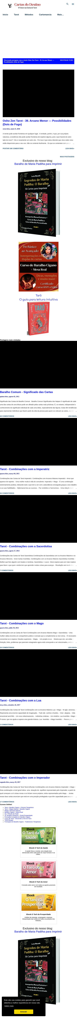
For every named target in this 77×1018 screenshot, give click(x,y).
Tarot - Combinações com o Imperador (25, 777)
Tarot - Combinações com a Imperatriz (24, 469)
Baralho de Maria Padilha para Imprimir (38, 163)
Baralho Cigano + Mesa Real (14, 812)
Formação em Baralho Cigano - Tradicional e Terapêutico (23, 822)
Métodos (29, 15)
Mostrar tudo (66, 60)
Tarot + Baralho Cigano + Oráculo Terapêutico (19, 807)
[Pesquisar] (67, 4)
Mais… (60, 15)
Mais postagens (67, 157)
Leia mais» (69, 148)
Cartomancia (45, 15)
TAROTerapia (9, 820)
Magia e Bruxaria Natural (12, 811)
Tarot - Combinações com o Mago (22, 623)
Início (5, 15)
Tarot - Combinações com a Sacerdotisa (26, 546)
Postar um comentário (13, 148)
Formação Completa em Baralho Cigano (17, 817)
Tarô (39, 295)
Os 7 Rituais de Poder (12, 814)
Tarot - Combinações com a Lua (20, 700)
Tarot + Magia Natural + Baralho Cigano (17, 809)
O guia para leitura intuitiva (38, 299)
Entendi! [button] (23, 1012)
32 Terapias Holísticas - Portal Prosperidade (18, 815)
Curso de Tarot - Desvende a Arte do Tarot (18, 818)
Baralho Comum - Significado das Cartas (26, 392)
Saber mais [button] (9, 1006)
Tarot (16, 15)
